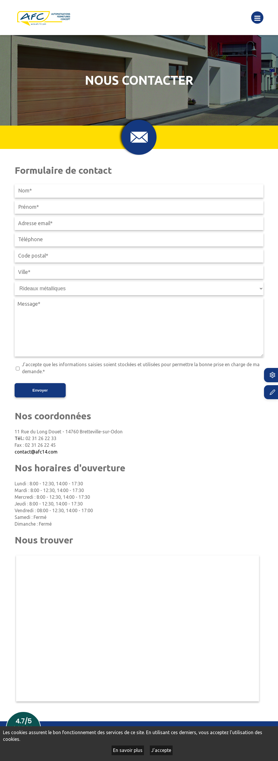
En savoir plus (128, 750)
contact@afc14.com (36, 451)
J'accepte (161, 750)
